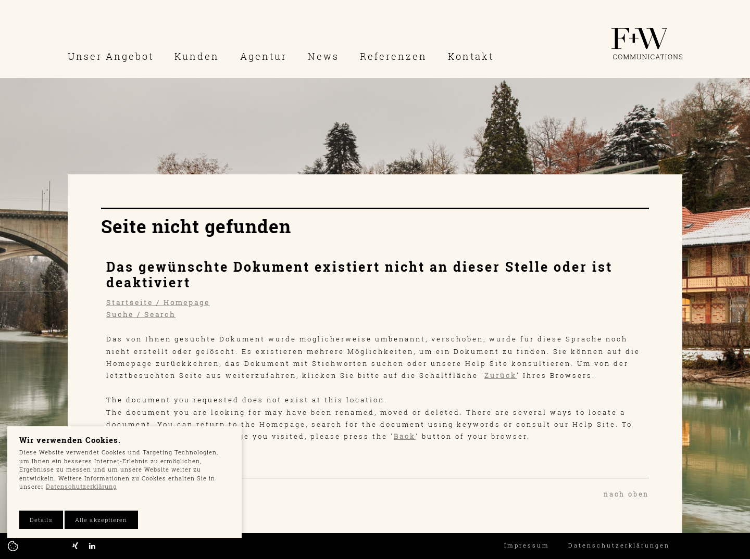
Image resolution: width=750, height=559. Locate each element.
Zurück (500, 375)
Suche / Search (141, 314)
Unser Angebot (111, 56)
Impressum (526, 545)
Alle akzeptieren (101, 520)
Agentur (263, 56)
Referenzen (393, 56)
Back (405, 436)
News (323, 56)
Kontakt (471, 56)
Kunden (196, 56)
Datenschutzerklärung (81, 486)
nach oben (626, 494)
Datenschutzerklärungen (619, 545)
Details (41, 520)
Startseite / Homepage (158, 302)
